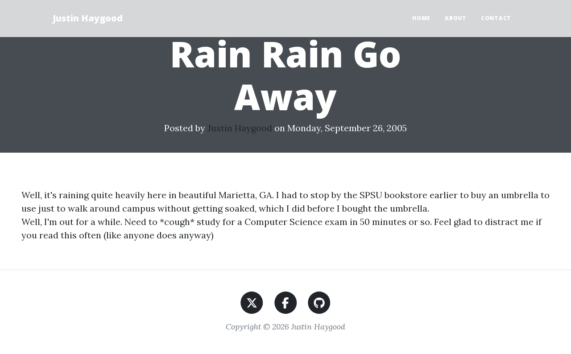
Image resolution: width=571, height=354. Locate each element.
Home (421, 18)
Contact (496, 18)
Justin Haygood (88, 18)
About (456, 18)
